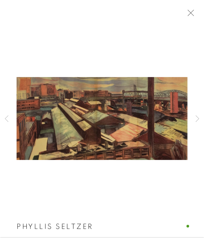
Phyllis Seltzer (55, 226)
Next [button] (197, 119)
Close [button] (189, 15)
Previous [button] (6, 119)
